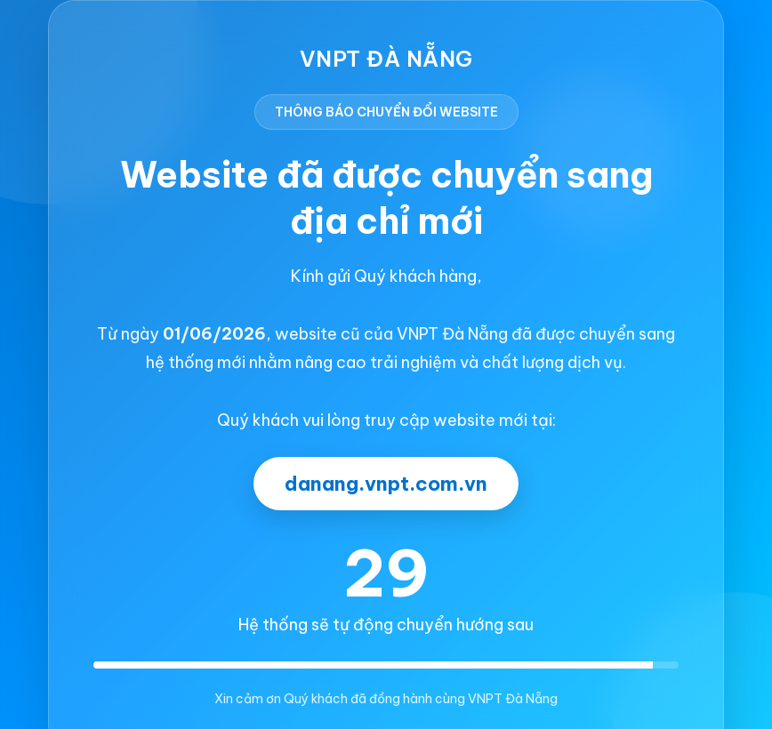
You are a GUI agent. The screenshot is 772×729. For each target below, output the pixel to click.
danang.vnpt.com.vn (386, 483)
